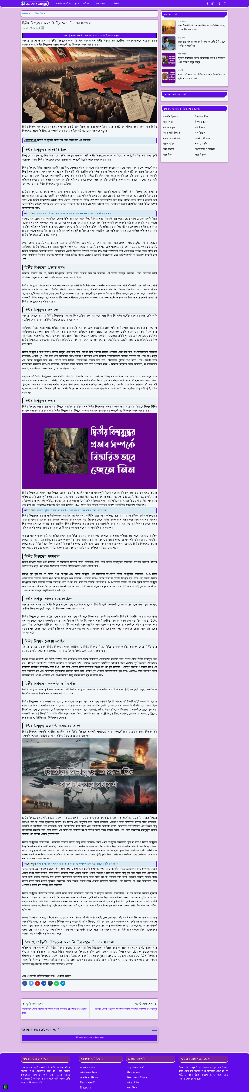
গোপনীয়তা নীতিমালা (89, 1077)
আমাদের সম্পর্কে (87, 1067)
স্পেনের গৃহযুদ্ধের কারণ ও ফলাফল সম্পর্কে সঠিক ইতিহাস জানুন (90, 35)
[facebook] (207, 4)
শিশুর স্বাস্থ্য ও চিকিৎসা (137, 1077)
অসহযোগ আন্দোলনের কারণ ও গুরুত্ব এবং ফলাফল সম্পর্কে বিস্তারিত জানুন (74, 213)
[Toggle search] (225, 3)
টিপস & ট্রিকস (134, 1072)
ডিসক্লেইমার (85, 1087)
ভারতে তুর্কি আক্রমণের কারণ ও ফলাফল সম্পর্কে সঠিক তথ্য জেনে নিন (72, 510)
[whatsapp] (212, 4)
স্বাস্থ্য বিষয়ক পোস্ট (135, 1067)
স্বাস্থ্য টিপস (181, 37)
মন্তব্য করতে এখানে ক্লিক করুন (89, 1037)
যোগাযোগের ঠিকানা (88, 1072)
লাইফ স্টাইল (133, 1082)
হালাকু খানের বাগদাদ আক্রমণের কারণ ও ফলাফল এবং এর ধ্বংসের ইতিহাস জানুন (77, 864)
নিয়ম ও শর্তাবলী (87, 1082)
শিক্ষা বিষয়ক (182, 21)
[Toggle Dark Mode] (219, 3)
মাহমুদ (213, 1067)
